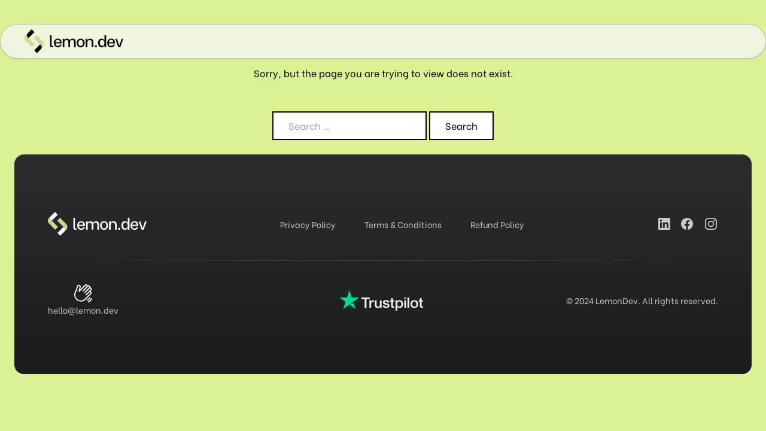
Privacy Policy (308, 224)
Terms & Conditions (403, 224)
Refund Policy (497, 224)
